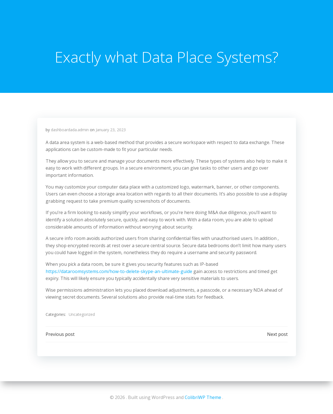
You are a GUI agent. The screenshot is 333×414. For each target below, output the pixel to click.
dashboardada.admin (70, 129)
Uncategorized (82, 314)
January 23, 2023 (111, 129)
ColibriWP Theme (203, 397)
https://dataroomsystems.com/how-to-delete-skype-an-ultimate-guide (119, 271)
